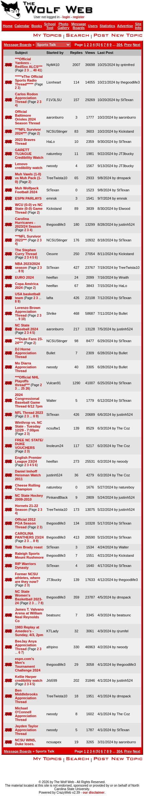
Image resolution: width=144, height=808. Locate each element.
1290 (76, 383)
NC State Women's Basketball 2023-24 (28, 597)
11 (76, 154)
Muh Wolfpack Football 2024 (26, 190)
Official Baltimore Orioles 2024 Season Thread (27, 117)
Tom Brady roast (29, 547)
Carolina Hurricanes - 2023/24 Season (28, 222)
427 (76, 267)
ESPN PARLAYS (28, 198)
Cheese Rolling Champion (27, 487)
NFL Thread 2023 (29, 413)
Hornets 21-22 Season (26, 507)
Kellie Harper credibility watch (28, 678)
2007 (76, 65)
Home (8, 26)
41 (39, 70)
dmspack (124, 178)
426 (76, 298)
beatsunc (53, 615)
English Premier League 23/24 (28, 459)
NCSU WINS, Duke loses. (25, 742)
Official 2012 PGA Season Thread (25, 523)
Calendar (22, 26)
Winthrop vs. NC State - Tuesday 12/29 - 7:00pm (28, 426)
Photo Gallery (63, 26)
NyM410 (52, 65)
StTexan (127, 100)
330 (76, 647)
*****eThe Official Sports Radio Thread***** (29, 80)
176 (76, 240)
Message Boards (78, 26)
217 (76, 329)
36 (76, 475)
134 (76, 523)
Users (93, 26)
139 (76, 428)
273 (76, 461)
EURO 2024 (24, 277)
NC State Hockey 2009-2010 (29, 497)
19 (76, 742)
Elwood (124, 208)
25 (22, 388)
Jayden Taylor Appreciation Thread (26, 730)
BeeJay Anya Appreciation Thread (26, 645)
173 (76, 509)
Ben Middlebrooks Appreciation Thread (26, 696)
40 (35, 70)
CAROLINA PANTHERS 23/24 (29, 535)
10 (76, 141)
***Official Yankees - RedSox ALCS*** (28, 63)
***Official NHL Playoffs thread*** (27, 381)
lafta (49, 298)
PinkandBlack (57, 497)
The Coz (123, 428)
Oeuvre (52, 254)
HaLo (50, 141)
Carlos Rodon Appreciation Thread (26, 98)
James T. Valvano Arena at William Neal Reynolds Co (29, 615)
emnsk (51, 198)
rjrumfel (122, 631)
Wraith (124, 277)
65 (76, 178)
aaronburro (55, 117)
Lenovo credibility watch (28, 166)
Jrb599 (51, 680)
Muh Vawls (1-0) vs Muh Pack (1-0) (28, 178)
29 (76, 664)
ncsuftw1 (53, 428)
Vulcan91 (53, 383)
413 (76, 537)
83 (76, 131)
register (79, 17)
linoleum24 (54, 446)
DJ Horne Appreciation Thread (25, 353)
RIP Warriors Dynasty (25, 565)
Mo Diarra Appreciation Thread (25, 367)
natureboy (54, 154)
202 (76, 680)
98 (76, 341)
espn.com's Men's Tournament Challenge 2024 (27, 664)
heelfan (52, 277)
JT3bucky (126, 154)
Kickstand (126, 131)
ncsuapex (53, 742)
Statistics (107, 26)
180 (76, 224)
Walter (51, 400)
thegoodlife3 (130, 82)
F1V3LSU (54, 100)
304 (119, 45)
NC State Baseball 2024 (26, 327)
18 (76, 696)
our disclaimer (93, 792)
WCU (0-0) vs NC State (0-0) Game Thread (29, 208)
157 (76, 100)
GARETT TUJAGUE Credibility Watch (29, 153)
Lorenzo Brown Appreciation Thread (27, 311)
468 (76, 313)
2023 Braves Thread (25, 141)
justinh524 (126, 224)
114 (76, 82)
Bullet (123, 313)
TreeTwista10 (56, 178)
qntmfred (127, 65)
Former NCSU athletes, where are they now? (27, 578)
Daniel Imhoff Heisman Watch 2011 (28, 475)
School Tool (50, 26)
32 (76, 631)
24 (76, 277)
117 (76, 446)
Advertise (125, 26)
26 (27, 388)
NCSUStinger (56, 131)
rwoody (52, 166)
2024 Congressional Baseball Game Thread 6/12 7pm (29, 400)
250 (76, 254)
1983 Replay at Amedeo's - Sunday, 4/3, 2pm (29, 631)
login (66, 17)
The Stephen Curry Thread (26, 252)
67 (76, 286)
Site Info (138, 26)
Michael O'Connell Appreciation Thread (25, 714)
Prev (128, 45)
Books (36, 26)
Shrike (51, 313)
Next (137, 45)
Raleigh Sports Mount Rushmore (29, 555)
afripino (52, 647)
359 (76, 597)
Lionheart (53, 82)
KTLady (52, 631)
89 (76, 208)
